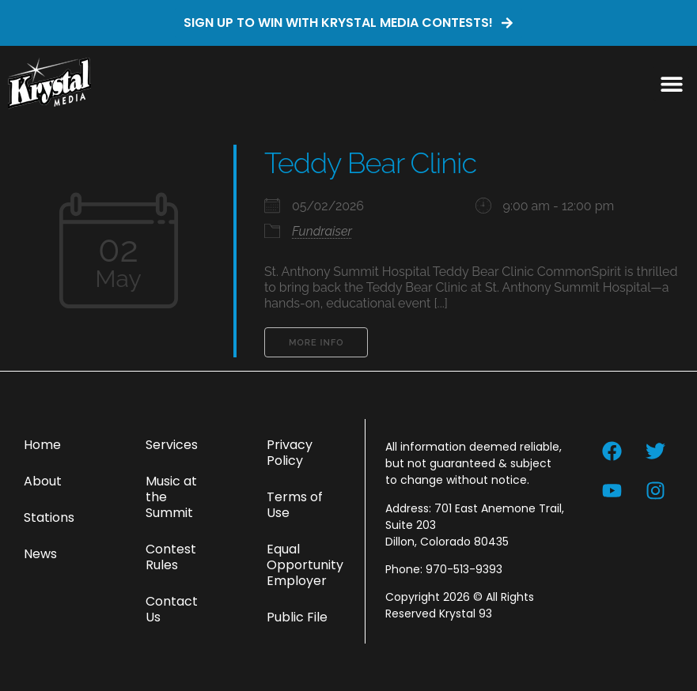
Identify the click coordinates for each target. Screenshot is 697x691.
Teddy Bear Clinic (370, 162)
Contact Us (172, 609)
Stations (49, 517)
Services (172, 445)
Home (42, 445)
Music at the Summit (171, 497)
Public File (297, 617)
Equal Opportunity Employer (305, 565)
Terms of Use (295, 505)
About (43, 481)
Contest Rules (171, 557)
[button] (671, 83)
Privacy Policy (290, 453)
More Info (316, 343)
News (40, 554)
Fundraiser (322, 231)
